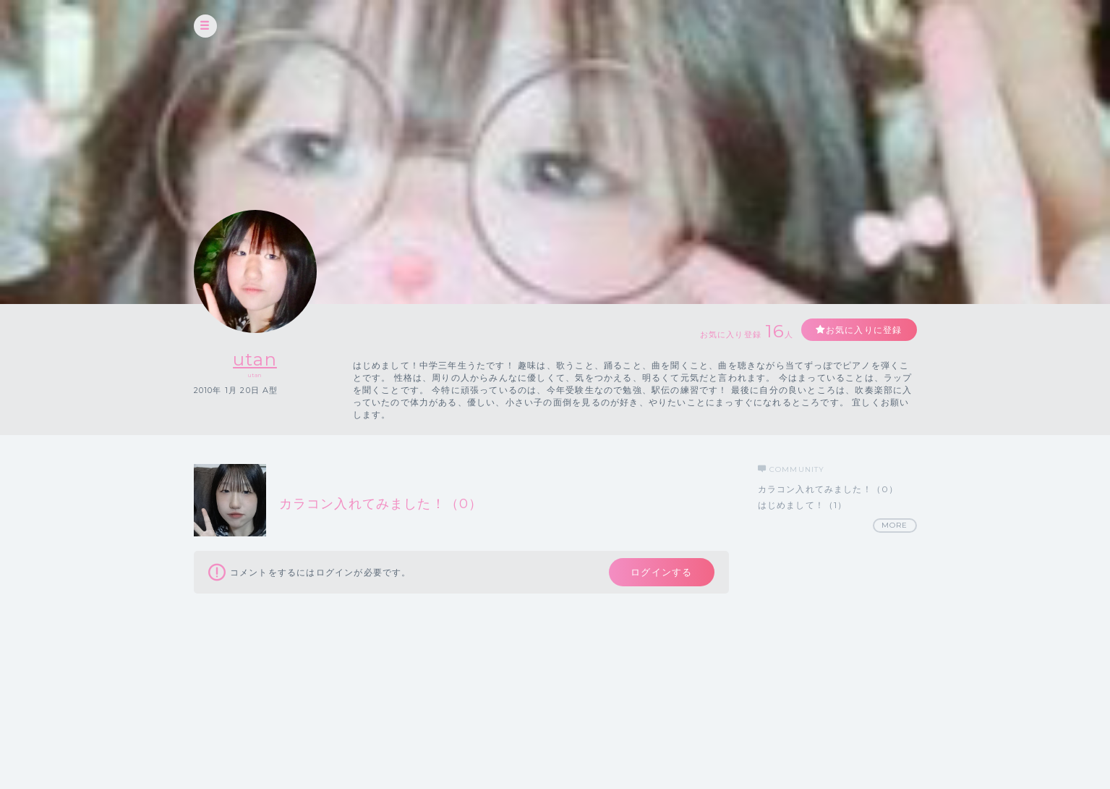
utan (255, 359)
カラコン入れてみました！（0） (828, 489)
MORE (894, 525)
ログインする (661, 572)
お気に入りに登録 (864, 329)
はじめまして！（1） (803, 504)
